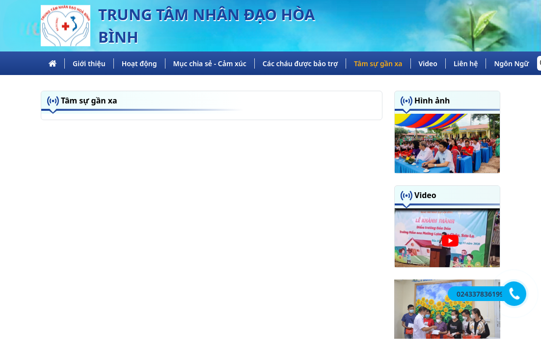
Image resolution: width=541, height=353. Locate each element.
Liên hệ (466, 63)
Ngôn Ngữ (511, 63)
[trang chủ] (52, 63)
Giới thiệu (89, 63)
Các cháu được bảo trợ (300, 63)
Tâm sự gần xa (378, 63)
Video (428, 63)
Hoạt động (139, 63)
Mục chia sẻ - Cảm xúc (209, 63)
